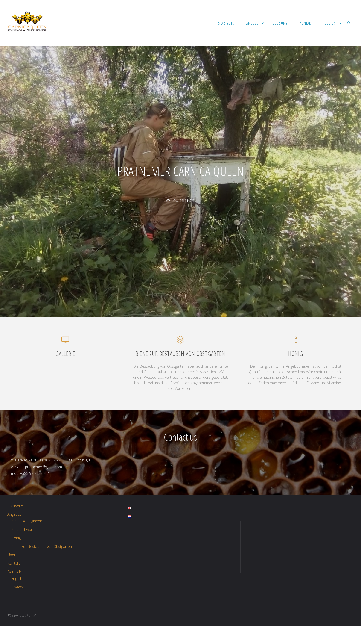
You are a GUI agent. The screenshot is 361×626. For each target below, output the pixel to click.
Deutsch (14, 571)
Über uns (14, 554)
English (16, 578)
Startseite (15, 505)
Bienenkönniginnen (26, 520)
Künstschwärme (24, 529)
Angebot (14, 514)
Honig (16, 537)
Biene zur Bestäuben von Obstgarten (41, 546)
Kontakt (13, 563)
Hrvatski (17, 587)
